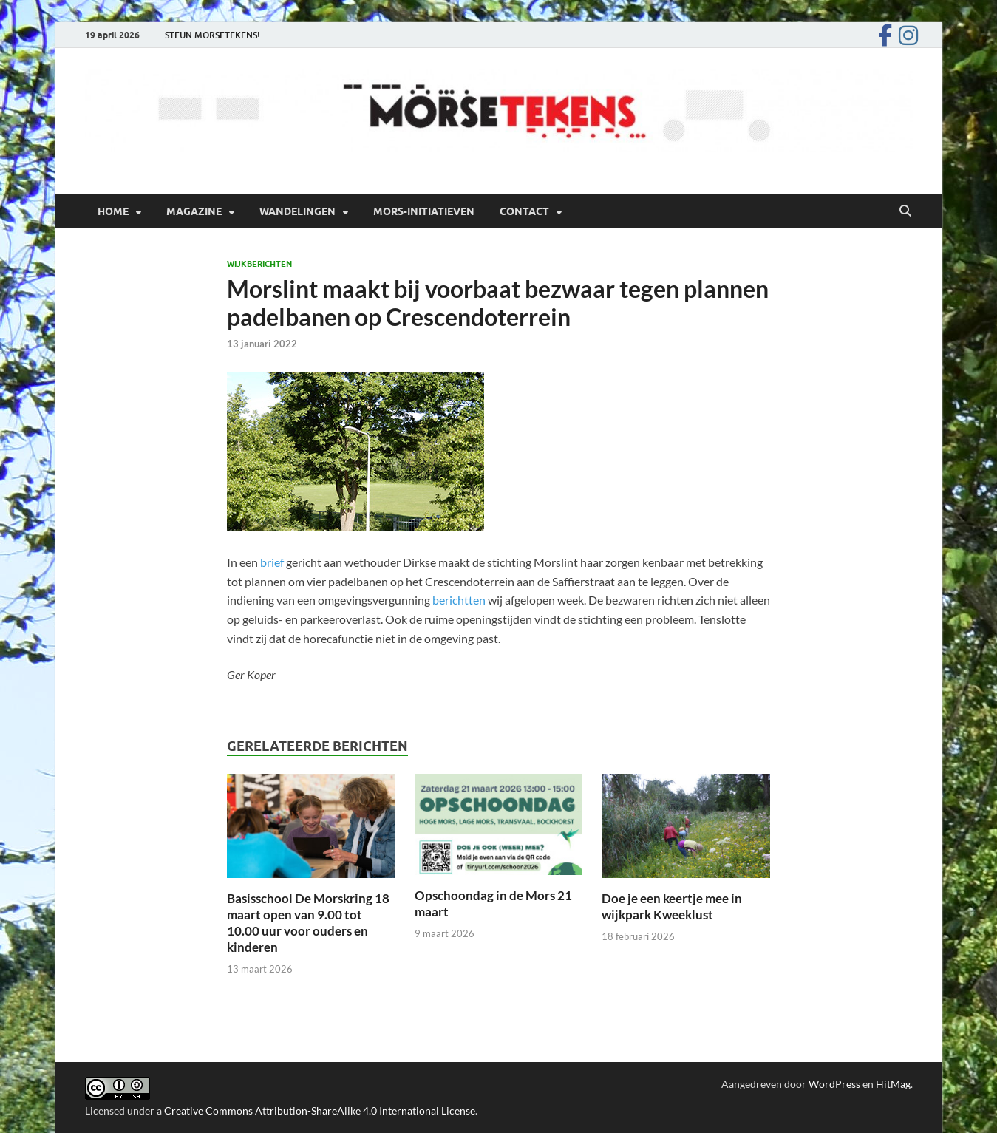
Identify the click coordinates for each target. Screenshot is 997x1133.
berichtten (459, 600)
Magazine (194, 211)
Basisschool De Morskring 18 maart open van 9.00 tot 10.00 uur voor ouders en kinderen (308, 923)
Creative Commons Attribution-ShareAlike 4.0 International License (319, 1110)
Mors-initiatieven (423, 211)
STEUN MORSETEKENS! (212, 35)
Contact (524, 211)
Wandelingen (297, 211)
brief (273, 562)
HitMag (893, 1084)
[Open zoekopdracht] (905, 211)
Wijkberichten (259, 264)
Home (113, 211)
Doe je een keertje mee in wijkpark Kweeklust (672, 906)
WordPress (834, 1084)
